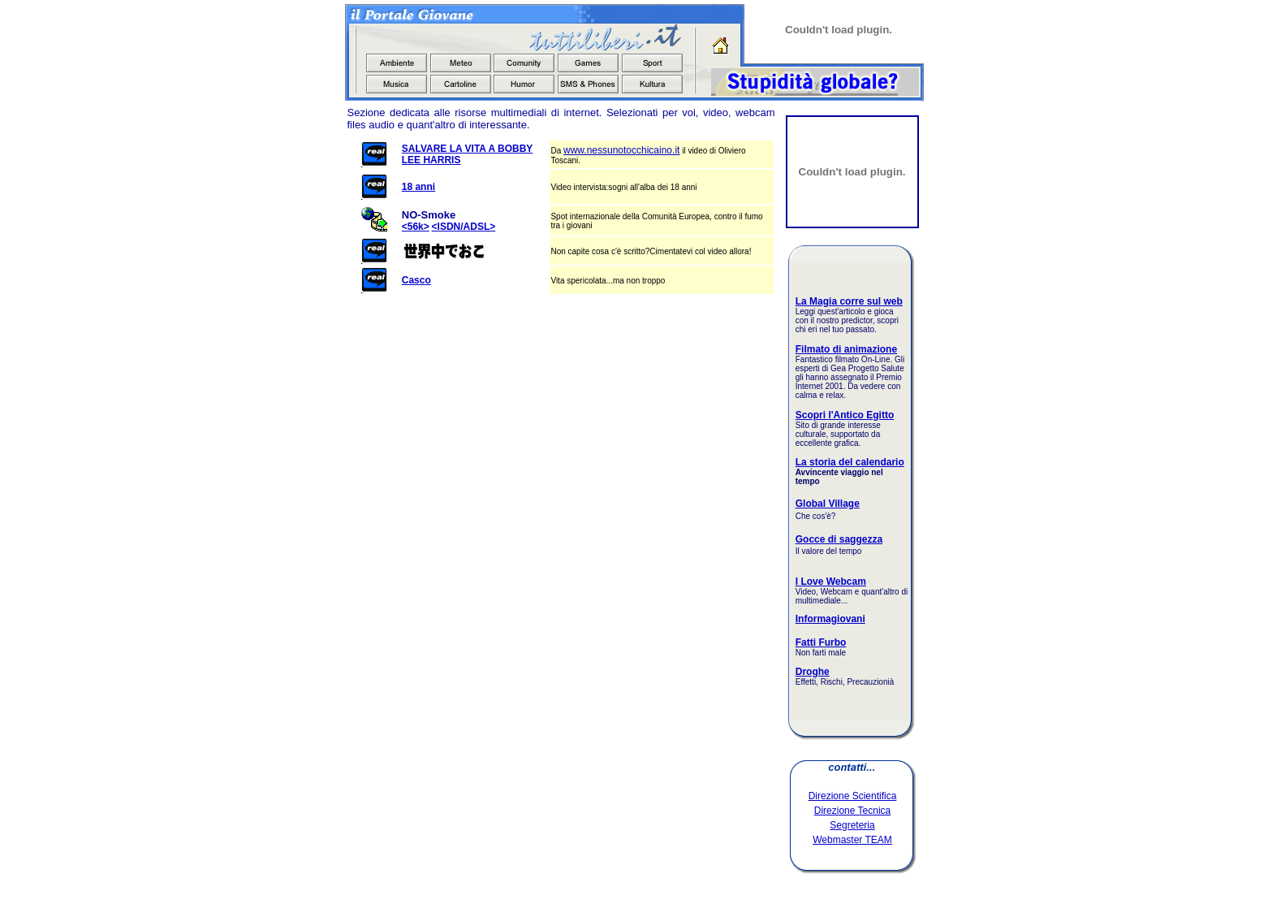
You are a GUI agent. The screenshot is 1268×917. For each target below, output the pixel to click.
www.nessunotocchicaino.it (621, 150)
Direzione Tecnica (852, 810)
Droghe (813, 671)
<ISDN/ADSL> (464, 226)
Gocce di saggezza (839, 539)
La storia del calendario (850, 462)
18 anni (418, 186)
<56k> (415, 226)
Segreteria (852, 825)
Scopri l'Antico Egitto (845, 415)
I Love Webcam (831, 581)
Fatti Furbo (821, 642)
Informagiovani (830, 619)
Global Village (828, 503)
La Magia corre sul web (849, 301)
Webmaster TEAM (852, 840)
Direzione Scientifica (853, 796)
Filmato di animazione (846, 349)
